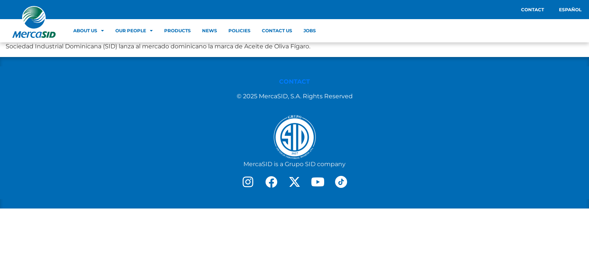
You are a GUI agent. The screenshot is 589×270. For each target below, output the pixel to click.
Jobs (310, 30)
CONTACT (294, 81)
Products (177, 30)
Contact (532, 9)
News (209, 30)
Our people (134, 31)
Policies (239, 30)
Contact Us (277, 30)
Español (570, 9)
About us (88, 31)
